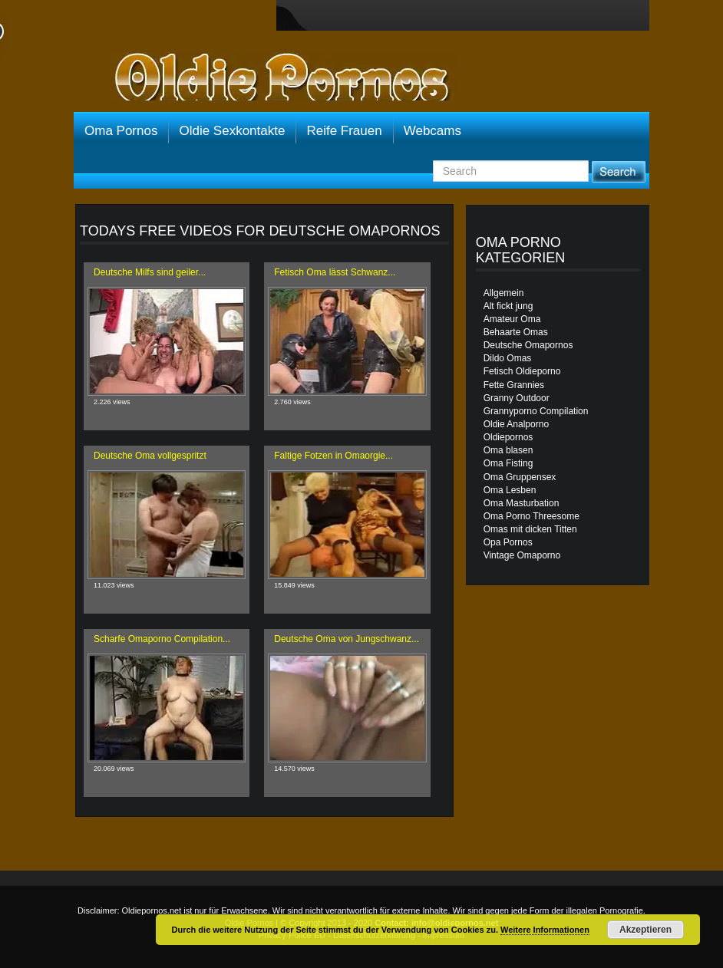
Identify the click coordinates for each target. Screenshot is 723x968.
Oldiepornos (508, 437)
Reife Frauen (343, 130)
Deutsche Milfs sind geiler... (150, 272)
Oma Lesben (510, 490)
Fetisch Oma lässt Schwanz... (334, 272)
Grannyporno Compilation (536, 411)
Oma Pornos (120, 130)
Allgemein (504, 293)
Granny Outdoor (517, 398)
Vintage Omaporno (522, 555)
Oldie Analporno (516, 424)
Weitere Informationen (544, 929)
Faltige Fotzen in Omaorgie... (333, 455)
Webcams (432, 130)
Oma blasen (508, 450)
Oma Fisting (508, 463)
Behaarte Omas (516, 332)
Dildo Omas (508, 358)
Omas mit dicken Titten (530, 529)
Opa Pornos (508, 542)
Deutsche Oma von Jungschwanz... (346, 639)
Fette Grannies (514, 385)
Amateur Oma (512, 319)
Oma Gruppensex (520, 477)
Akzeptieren (645, 929)
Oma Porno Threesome (531, 516)
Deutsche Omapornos (528, 345)
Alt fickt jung (508, 306)
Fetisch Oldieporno (522, 371)
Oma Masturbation (522, 503)
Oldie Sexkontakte (232, 130)
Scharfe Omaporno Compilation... (162, 639)
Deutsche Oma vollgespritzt (150, 455)
